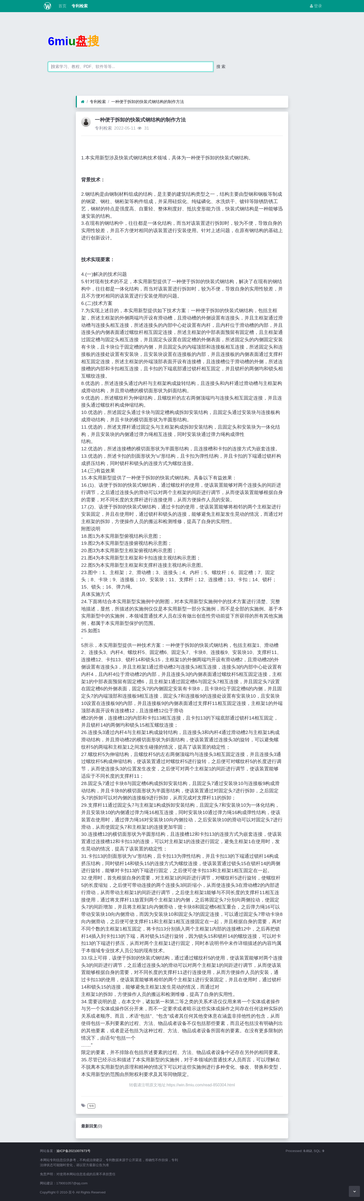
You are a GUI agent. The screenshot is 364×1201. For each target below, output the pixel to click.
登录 (316, 6)
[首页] (83, 102)
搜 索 (220, 66)
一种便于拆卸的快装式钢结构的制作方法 (147, 102)
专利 (91, 1106)
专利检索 (79, 6)
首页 (61, 6)
